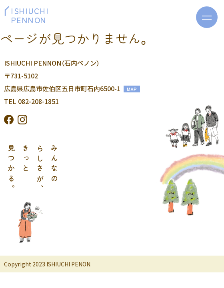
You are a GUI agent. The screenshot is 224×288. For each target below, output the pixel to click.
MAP (132, 89)
